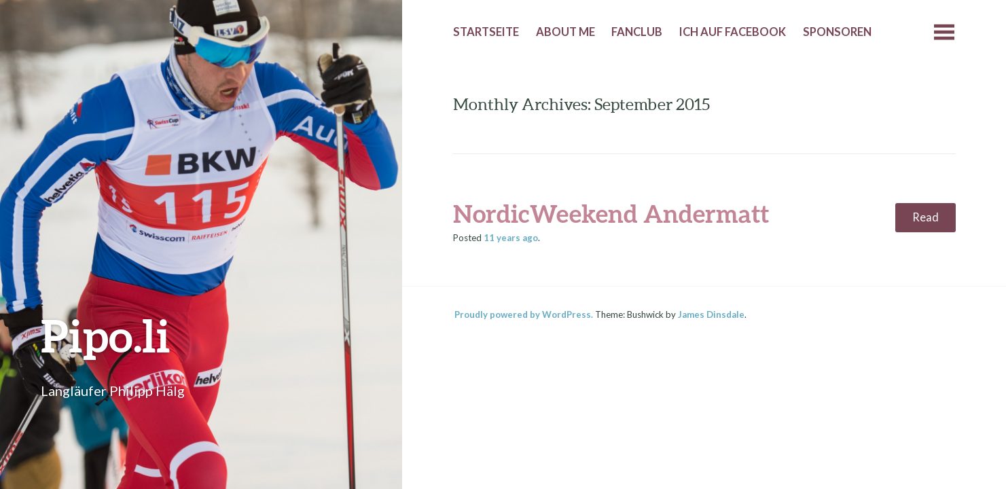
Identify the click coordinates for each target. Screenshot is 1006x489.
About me (565, 32)
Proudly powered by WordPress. (523, 314)
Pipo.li (105, 335)
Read (925, 217)
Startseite (486, 32)
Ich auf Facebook (732, 32)
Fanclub (636, 32)
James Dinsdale (711, 314)
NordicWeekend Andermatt (611, 213)
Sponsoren (837, 32)
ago (511, 237)
